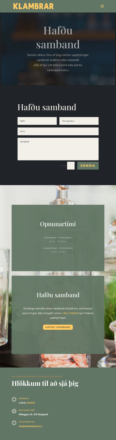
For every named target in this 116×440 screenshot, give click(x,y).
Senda (88, 165)
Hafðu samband (58, 327)
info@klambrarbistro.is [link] (30, 426)
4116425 (74, 313)
